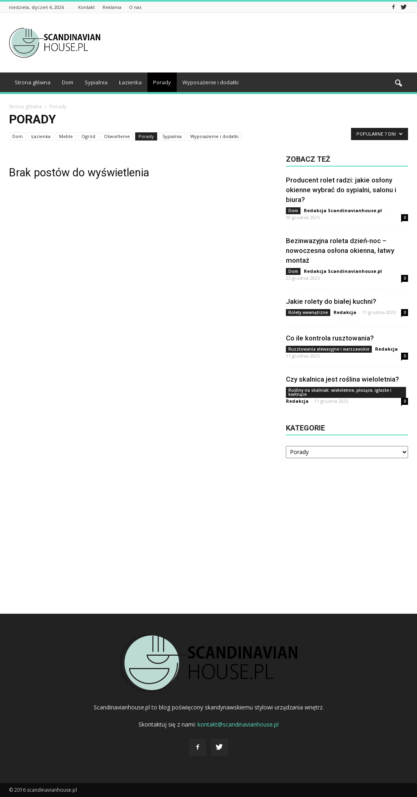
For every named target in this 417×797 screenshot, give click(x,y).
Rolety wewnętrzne (308, 312)
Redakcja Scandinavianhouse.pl (343, 210)
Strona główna (32, 82)
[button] (398, 83)
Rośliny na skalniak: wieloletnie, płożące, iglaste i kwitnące (339, 392)
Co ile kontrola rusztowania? (330, 338)
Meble (66, 136)
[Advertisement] (260, 43)
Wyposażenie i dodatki (210, 82)
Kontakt (86, 7)
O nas (135, 7)
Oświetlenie (117, 136)
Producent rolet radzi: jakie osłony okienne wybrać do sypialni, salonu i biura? (341, 190)
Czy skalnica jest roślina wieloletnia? (342, 379)
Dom (67, 82)
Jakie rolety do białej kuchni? (331, 301)
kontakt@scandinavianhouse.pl (238, 724)
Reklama (112, 7)
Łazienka (130, 82)
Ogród (88, 136)
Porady (162, 82)
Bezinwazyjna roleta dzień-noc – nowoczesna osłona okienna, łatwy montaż (340, 250)
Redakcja (345, 312)
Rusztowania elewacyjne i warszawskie (328, 349)
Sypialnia (96, 82)
